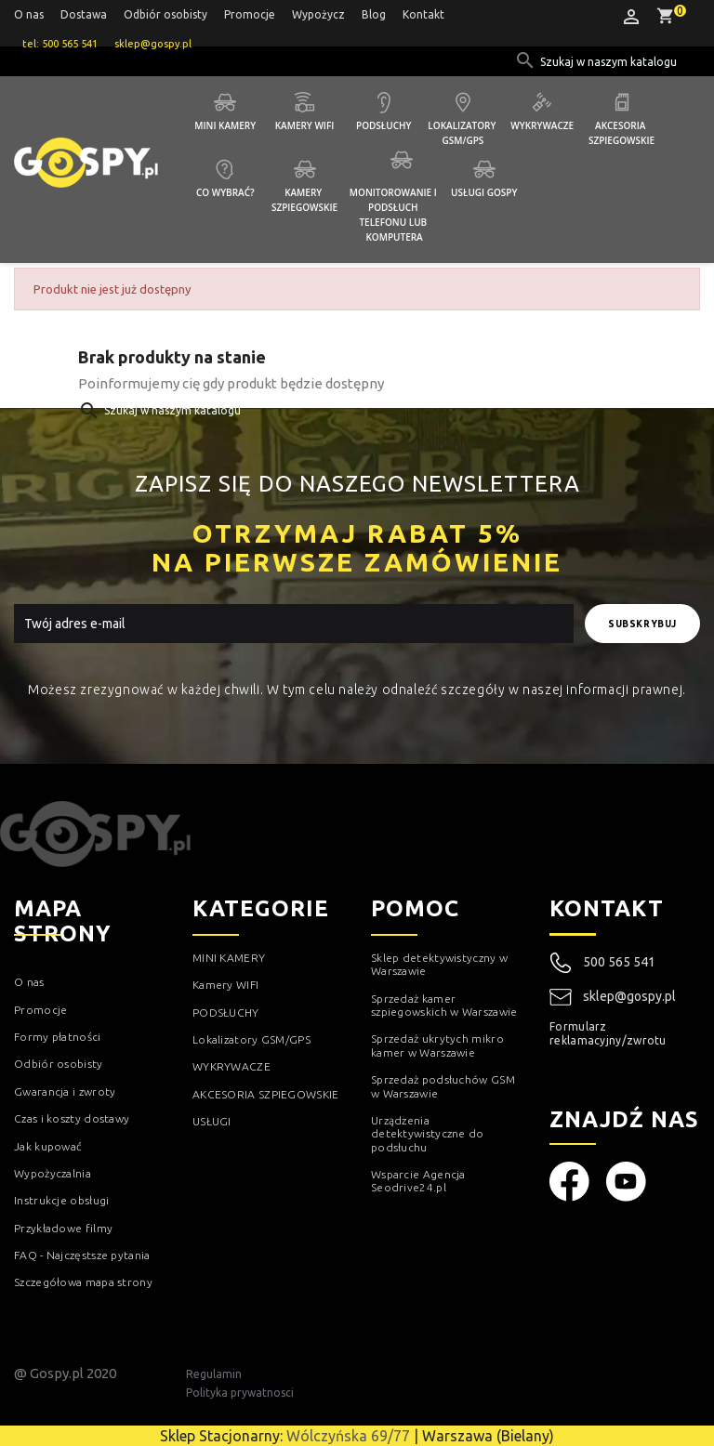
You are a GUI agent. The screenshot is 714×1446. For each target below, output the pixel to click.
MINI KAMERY (228, 958)
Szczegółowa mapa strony (83, 1282)
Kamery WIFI (305, 125)
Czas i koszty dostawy (71, 1118)
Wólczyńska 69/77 (348, 1435)
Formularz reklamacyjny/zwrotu (608, 1032)
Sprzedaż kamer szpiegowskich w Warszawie (444, 1005)
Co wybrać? (225, 192)
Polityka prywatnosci (240, 1393)
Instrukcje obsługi (61, 1200)
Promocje (249, 14)
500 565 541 (619, 961)
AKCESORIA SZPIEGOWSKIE (265, 1094)
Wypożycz (318, 14)
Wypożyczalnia (52, 1173)
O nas (29, 14)
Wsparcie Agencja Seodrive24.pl (418, 1180)
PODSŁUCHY (225, 1012)
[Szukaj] (610, 62)
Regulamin (214, 1374)
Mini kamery (225, 125)
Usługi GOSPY (484, 192)
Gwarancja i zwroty (64, 1091)
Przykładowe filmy (63, 1228)
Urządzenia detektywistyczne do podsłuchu (427, 1133)
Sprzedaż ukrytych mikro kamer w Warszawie (437, 1045)
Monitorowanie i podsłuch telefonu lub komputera (395, 214)
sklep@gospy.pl (612, 997)
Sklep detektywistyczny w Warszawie (439, 964)
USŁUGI (211, 1121)
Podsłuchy (383, 125)
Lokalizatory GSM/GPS (463, 133)
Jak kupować (48, 1146)
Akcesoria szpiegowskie (621, 133)
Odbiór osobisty (165, 14)
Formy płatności (57, 1037)
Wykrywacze (542, 125)
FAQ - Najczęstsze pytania (82, 1255)
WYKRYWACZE (231, 1066)
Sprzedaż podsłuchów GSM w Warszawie (443, 1085)
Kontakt (423, 14)
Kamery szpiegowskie (304, 200)
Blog (374, 14)
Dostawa (83, 14)
